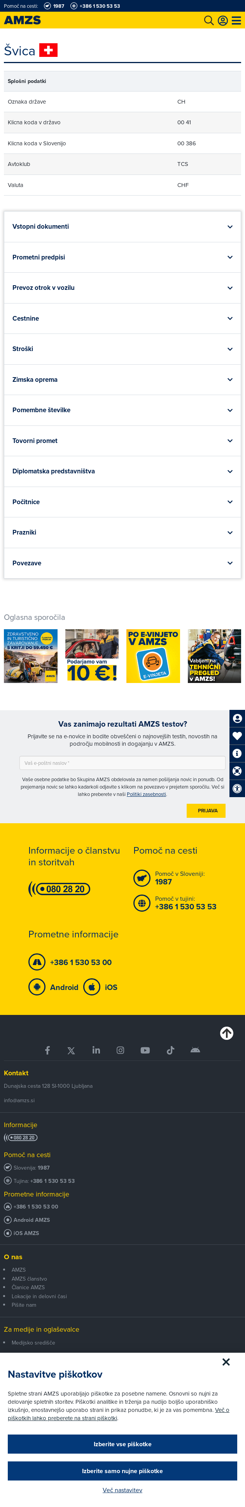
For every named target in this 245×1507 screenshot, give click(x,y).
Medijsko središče (33, 1342)
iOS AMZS (26, 1233)
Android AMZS (32, 1220)
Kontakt (16, 1073)
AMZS (19, 1270)
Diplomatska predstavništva (53, 471)
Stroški (22, 348)
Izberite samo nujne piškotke (122, 1470)
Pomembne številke (41, 410)
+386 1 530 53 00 (36, 1206)
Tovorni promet (35, 440)
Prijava (208, 810)
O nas (13, 1257)
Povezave (26, 563)
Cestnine (25, 318)
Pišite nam (24, 1305)
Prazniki (24, 532)
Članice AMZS (28, 1287)
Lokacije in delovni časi (39, 1296)
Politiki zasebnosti (146, 794)
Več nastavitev (122, 1490)
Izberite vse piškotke (123, 1444)
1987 (44, 1168)
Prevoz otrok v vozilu (43, 287)
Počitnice (26, 501)
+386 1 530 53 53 (52, 1181)
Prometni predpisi (38, 257)
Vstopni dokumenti (40, 226)
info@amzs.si (19, 1100)
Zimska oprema (35, 379)
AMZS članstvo (29, 1279)
